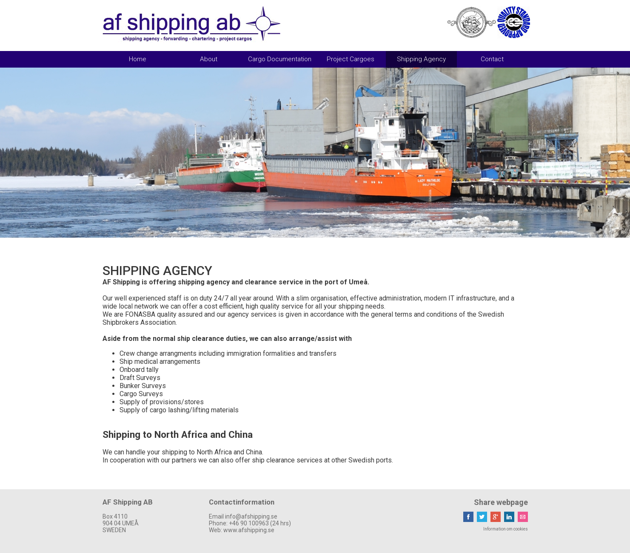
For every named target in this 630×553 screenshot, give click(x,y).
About (208, 59)
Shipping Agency (421, 59)
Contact (492, 59)
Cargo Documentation (279, 59)
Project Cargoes (350, 59)
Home (137, 59)
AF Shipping (191, 24)
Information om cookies (505, 529)
